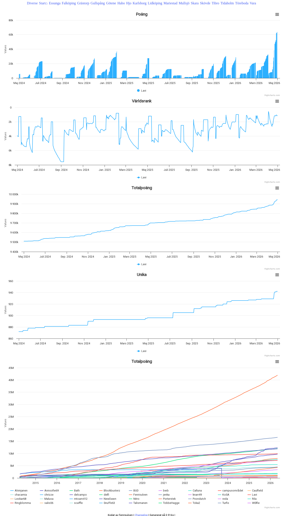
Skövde (205, 3)
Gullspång (98, 3)
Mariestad (170, 3)
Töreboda (241, 3)
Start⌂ (43, 3)
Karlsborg (140, 3)
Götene (111, 3)
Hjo (128, 3)
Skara (195, 3)
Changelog (141, 511)
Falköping (69, 3)
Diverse (32, 3)
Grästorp (83, 3)
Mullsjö (184, 3)
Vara (253, 3)
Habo (121, 3)
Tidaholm (227, 3)
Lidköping (155, 3)
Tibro (215, 3)
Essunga (54, 3)
